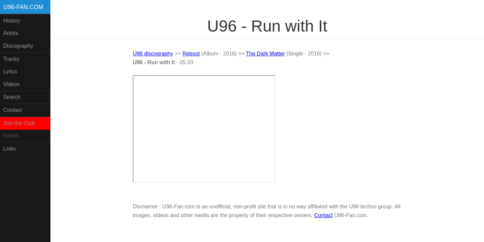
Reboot (191, 53)
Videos (11, 84)
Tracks (11, 59)
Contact (12, 110)
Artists (10, 33)
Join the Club (19, 123)
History (11, 21)
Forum (11, 135)
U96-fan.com (23, 7)
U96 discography (153, 53)
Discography (18, 46)
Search (12, 97)
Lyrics (10, 71)
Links (9, 149)
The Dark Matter (265, 53)
